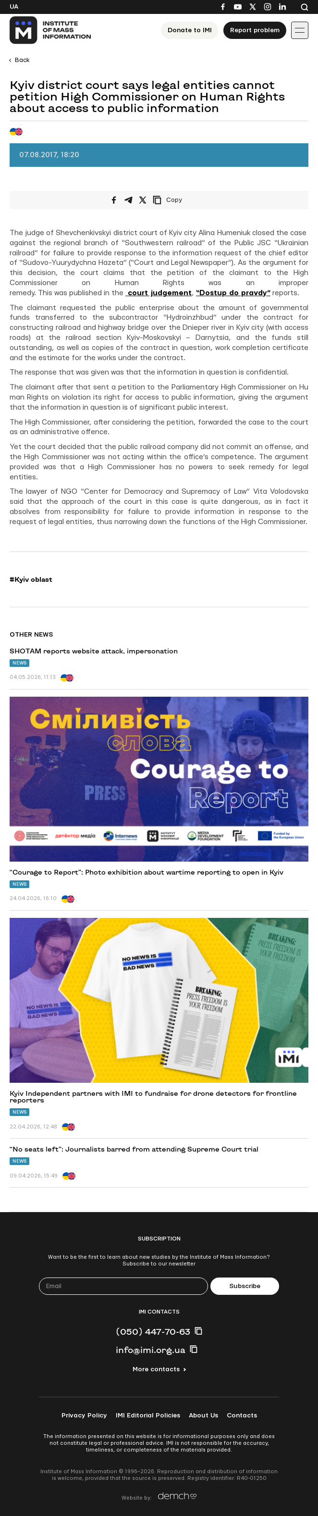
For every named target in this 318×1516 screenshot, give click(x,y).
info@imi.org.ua (150, 1349)
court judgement (158, 293)
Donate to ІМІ (190, 30)
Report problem (255, 30)
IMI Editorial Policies (148, 1415)
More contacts (156, 1369)
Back (22, 60)
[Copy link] (180, 200)
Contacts (242, 1415)
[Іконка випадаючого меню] (299, 30)
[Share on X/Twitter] (142, 200)
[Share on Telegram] (128, 200)
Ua (14, 6)
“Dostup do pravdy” (233, 293)
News (19, 662)
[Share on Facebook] (114, 200)
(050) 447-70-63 (153, 1331)
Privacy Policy (84, 1415)
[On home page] (51, 30)
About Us (203, 1415)
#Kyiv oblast (31, 579)
